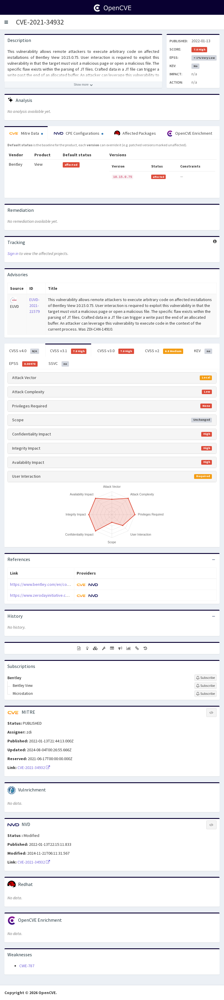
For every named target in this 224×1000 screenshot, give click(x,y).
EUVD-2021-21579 (34, 305)
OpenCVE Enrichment (189, 133)
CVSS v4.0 (24, 351)
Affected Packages (135, 133)
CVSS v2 (164, 351)
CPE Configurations (78, 133)
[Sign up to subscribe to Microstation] (205, 693)
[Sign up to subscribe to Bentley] (205, 677)
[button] (6, 22)
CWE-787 (26, 965)
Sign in (12, 253)
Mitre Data (26, 133)
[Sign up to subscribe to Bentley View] (205, 685)
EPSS (23, 364)
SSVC (59, 364)
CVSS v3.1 (68, 351)
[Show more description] (83, 85)
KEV (203, 351)
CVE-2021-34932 (40, 22)
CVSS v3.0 (115, 351)
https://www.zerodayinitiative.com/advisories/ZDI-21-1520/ (62, 595)
